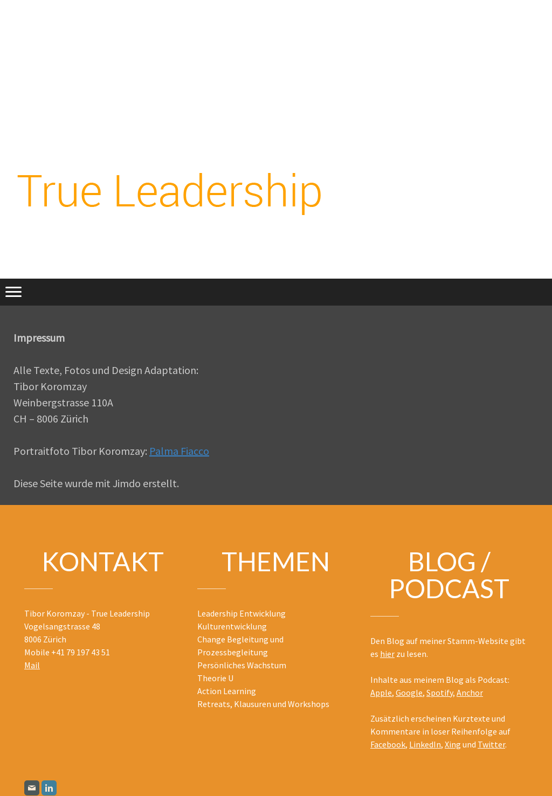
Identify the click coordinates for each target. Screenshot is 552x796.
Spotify (439, 692)
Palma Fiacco (179, 451)
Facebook (387, 744)
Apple (381, 692)
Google (409, 692)
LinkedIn (425, 744)
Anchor (470, 692)
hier (387, 653)
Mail (32, 665)
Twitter (491, 744)
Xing (453, 744)
